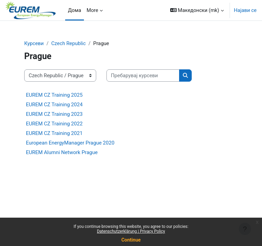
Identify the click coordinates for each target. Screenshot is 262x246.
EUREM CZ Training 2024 (54, 104)
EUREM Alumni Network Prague (62, 152)
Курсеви (34, 43)
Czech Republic (68, 43)
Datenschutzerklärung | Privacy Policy (131, 231)
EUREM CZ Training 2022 (54, 124)
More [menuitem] (92, 10)
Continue (131, 240)
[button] (197, 10)
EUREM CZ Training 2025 (54, 95)
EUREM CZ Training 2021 (54, 133)
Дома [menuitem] (74, 10)
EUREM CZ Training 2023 (54, 114)
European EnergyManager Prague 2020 (70, 143)
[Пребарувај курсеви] (142, 75)
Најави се (245, 10)
